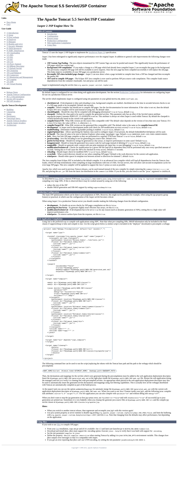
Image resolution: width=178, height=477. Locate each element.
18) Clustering (12, 71)
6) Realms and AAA (15, 44)
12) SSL (10, 57)
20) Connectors (13, 75)
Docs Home (11, 22)
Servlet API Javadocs (15, 99)
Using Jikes (51, 45)
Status (9, 114)
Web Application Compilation (59, 43)
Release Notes (12, 92)
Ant (57, 455)
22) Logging (11, 79)
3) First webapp (13, 37)
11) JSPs (10, 55)
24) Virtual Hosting (14, 84)
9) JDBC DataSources (15, 51)
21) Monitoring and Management (20, 77)
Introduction (52, 34)
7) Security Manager (15, 46)
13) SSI (9, 59)
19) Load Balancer (14, 73)
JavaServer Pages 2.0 (97, 52)
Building (10, 109)
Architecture (11, 125)
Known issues (52, 38)
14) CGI (10, 62)
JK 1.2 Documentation (15, 97)
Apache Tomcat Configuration (19, 94)
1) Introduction (12, 33)
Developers (11, 116)
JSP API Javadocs (14, 101)
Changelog (11, 112)
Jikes (59, 451)
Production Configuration (57, 41)
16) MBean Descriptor (15, 66)
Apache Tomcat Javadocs (17, 121)
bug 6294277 (86, 179)
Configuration (52, 36)
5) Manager (11, 42)
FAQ (8, 24)
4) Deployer (11, 39)
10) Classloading (13, 53)
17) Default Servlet (14, 68)
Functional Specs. (14, 118)
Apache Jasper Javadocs (16, 123)
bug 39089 (59, 179)
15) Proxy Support (14, 64)
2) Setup (10, 35)
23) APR (10, 82)
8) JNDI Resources (14, 48)
